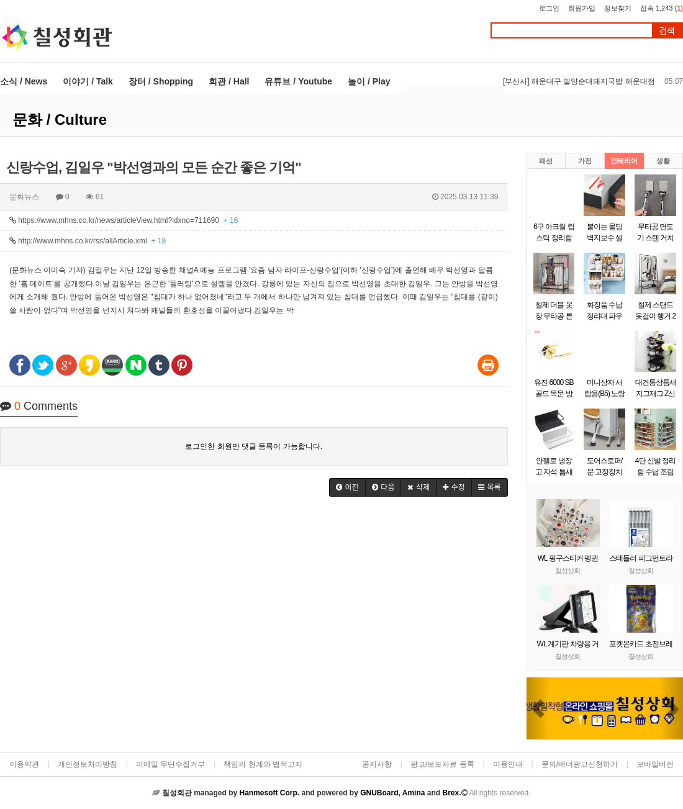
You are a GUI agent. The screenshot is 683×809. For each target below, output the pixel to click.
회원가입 (581, 8)
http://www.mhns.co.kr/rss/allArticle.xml (87, 241)
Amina (413, 793)
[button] (347, 487)
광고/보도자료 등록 (442, 764)
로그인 (549, 8)
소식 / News (23, 81)
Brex (450, 793)
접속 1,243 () (661, 8)
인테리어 (624, 161)
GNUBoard (379, 793)
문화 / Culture (59, 119)
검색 (667, 30)
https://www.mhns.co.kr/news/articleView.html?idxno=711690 (123, 220)
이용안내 (508, 764)
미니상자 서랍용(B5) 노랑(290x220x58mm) (608, 393)
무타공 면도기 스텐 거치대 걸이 (655, 237)
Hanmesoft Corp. (269, 793)
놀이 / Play (369, 81)
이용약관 (24, 764)
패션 (546, 161)
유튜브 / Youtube (298, 81)
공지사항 (377, 764)
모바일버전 (655, 764)
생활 (663, 161)
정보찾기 (617, 8)
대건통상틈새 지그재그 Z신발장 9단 (655, 393)
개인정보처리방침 (87, 764)
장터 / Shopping (161, 81)
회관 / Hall (229, 81)
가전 (585, 161)
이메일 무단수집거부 (170, 764)
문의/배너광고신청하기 (579, 764)
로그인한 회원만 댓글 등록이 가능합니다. (253, 446)
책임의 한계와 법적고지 (263, 764)
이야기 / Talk (88, 81)
